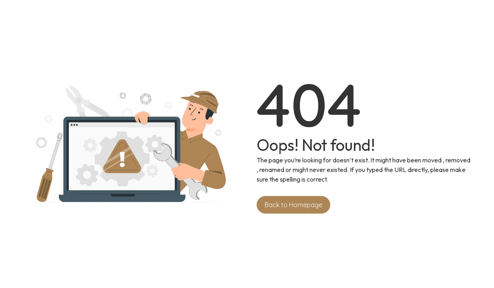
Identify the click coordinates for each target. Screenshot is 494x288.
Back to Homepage (293, 205)
